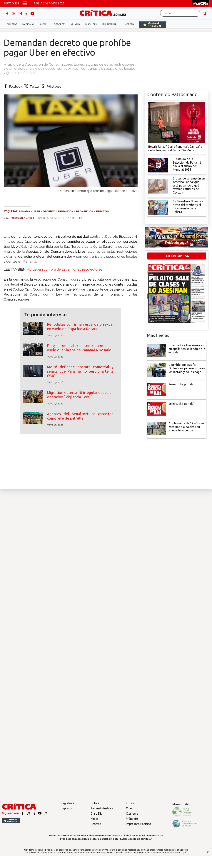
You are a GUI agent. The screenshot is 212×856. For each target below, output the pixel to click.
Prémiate (132, 818)
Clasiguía (132, 813)
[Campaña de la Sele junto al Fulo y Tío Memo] (176, 122)
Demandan (65, 211)
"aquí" (183, 852)
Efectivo (102, 211)
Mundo (75, 24)
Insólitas (91, 24)
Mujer (94, 818)
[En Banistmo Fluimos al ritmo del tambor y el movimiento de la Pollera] (158, 207)
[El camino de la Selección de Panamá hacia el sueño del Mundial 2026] (158, 164)
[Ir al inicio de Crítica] (104, 13)
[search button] (205, 13)
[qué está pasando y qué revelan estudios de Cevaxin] (158, 186)
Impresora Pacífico (138, 824)
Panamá (24, 211)
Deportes (59, 24)
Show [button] (43, 24)
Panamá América (102, 808)
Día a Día (97, 813)
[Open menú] (25, 3)
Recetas (96, 824)
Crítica (95, 803)
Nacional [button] (28, 24)
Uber (36, 211)
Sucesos (12, 24)
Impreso (129, 24)
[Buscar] (180, 13)
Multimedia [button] (109, 24)
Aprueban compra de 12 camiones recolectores (64, 269)
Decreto (49, 211)
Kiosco (130, 803)
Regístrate (67, 803)
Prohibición (84, 211)
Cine (129, 808)
